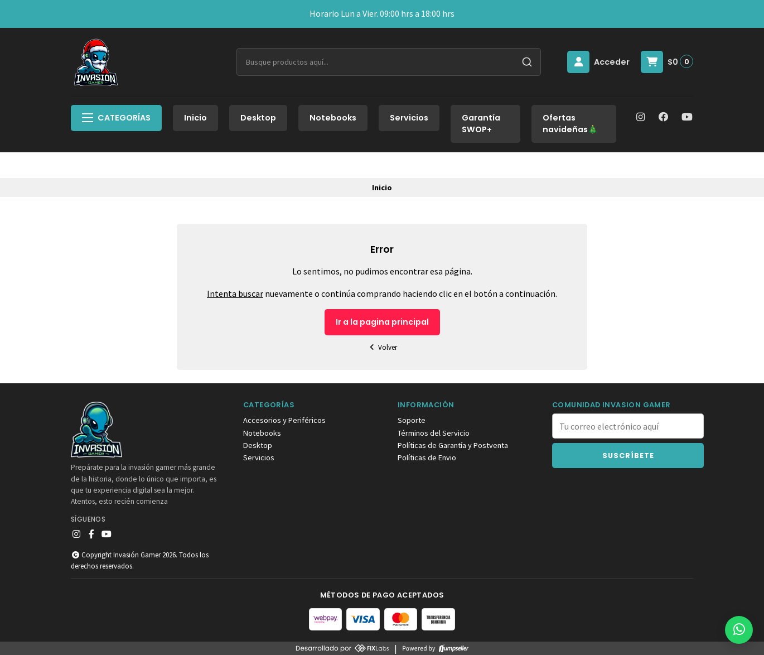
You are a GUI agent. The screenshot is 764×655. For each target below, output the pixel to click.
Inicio (195, 117)
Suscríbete (628, 455)
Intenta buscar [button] (235, 293)
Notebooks (333, 117)
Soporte (411, 420)
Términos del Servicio (434, 433)
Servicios (409, 117)
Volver (382, 347)
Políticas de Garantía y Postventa (453, 445)
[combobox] (388, 62)
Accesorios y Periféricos (284, 420)
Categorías (116, 117)
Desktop (258, 117)
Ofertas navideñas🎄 (570, 124)
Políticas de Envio (427, 457)
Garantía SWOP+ (481, 124)
